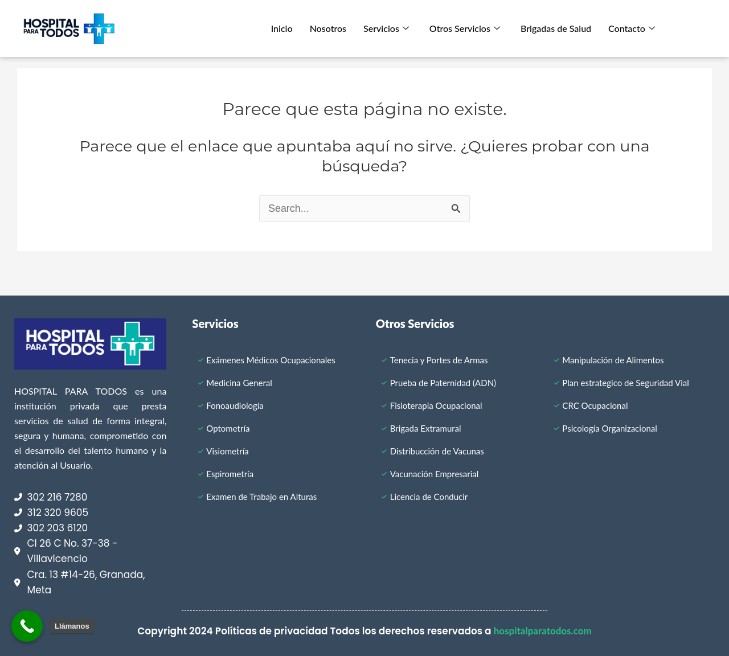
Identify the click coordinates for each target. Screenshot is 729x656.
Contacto (631, 28)
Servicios (386, 28)
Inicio (282, 28)
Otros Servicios (464, 28)
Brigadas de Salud (556, 28)
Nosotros (328, 28)
